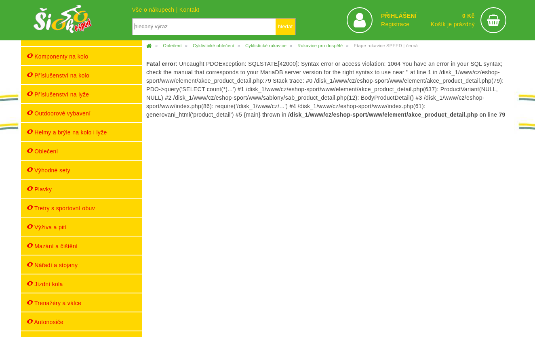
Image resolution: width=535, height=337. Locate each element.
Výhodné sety (48, 170)
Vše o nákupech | (155, 9)
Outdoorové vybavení (59, 113)
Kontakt (189, 9)
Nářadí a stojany (52, 265)
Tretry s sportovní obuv (61, 208)
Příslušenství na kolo (58, 75)
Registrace (395, 24)
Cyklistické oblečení (213, 45)
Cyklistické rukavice (265, 45)
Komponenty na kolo (57, 56)
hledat (285, 26)
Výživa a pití (47, 227)
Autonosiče (45, 321)
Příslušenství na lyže (58, 94)
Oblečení (42, 151)
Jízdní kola (45, 283)
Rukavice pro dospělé (320, 45)
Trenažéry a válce (54, 302)
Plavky (39, 189)
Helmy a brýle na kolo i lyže (67, 132)
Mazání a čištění (52, 246)
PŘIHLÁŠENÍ (399, 16)
